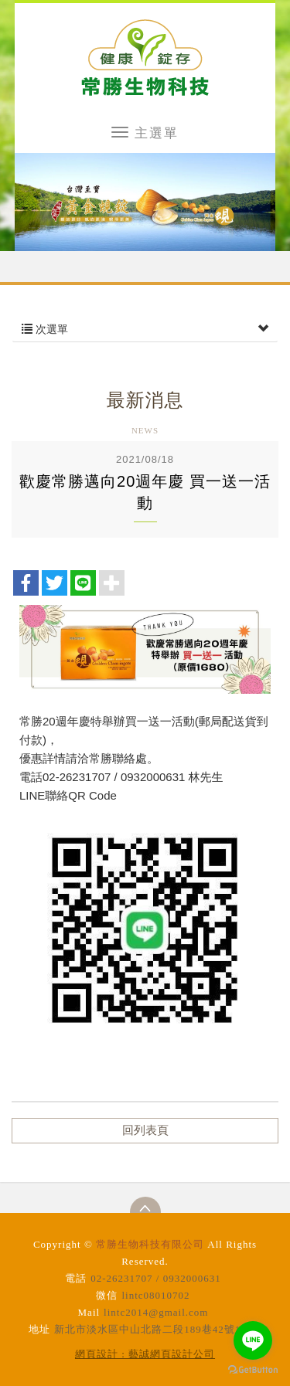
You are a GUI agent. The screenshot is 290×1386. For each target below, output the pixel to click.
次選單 (145, 329)
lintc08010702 (155, 1295)
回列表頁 (145, 1130)
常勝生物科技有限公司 (145, 57)
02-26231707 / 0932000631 (155, 1278)
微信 (107, 1295)
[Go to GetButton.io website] (253, 1370)
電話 (76, 1278)
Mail (89, 1312)
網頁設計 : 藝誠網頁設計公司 (145, 1354)
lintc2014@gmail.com (156, 1312)
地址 (39, 1329)
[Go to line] (253, 1340)
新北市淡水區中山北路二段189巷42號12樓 (156, 1329)
